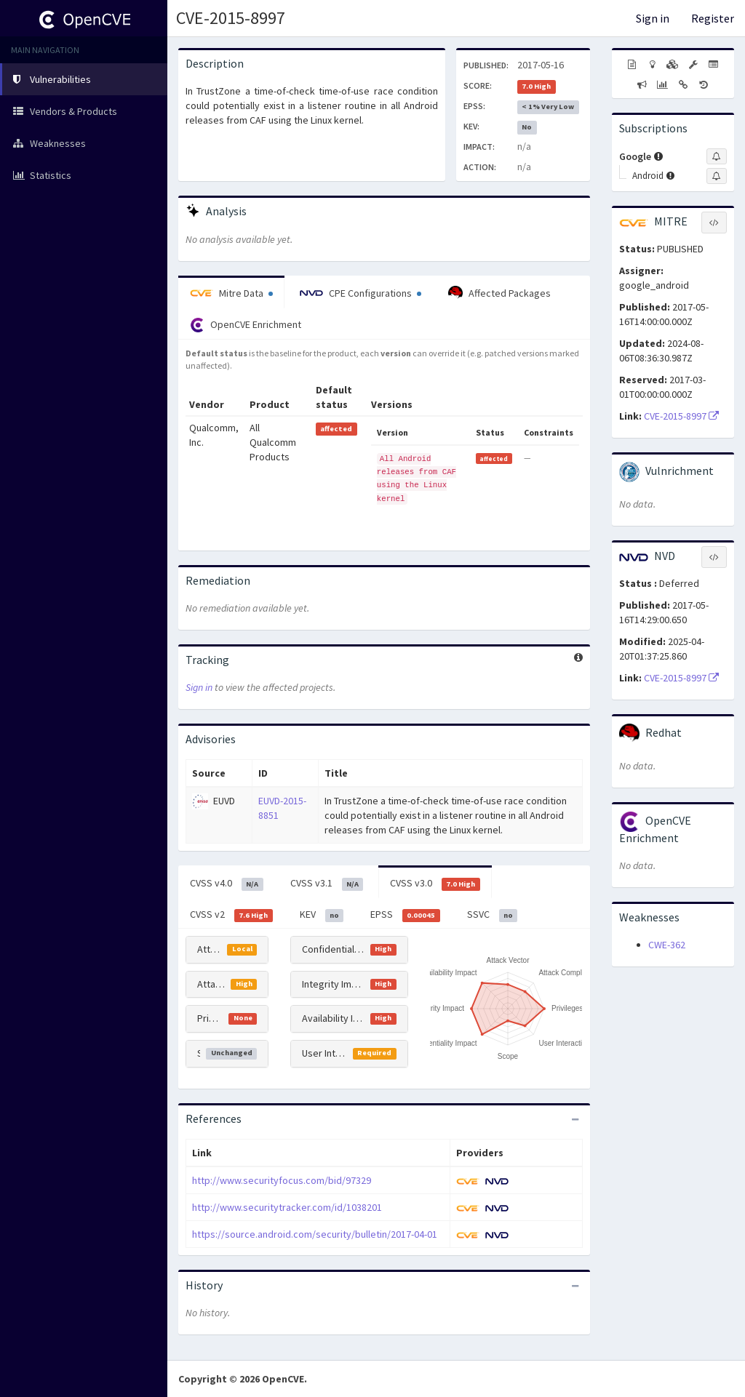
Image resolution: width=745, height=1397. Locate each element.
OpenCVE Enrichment (245, 325)
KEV (322, 915)
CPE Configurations (360, 293)
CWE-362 (666, 944)
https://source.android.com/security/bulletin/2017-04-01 (314, 1234)
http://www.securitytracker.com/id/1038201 (287, 1207)
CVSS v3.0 (435, 883)
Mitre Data (231, 293)
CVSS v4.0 (226, 883)
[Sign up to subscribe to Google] (716, 156)
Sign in (652, 18)
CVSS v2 (231, 915)
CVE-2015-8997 (230, 18)
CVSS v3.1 (327, 883)
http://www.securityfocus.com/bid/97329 (281, 1180)
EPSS (405, 915)
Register (712, 18)
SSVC (492, 915)
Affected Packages (499, 293)
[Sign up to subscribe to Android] (716, 176)
